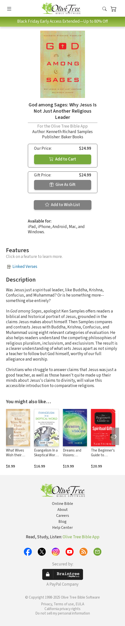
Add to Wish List (62, 205)
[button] (104, 9)
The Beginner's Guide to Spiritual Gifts (103, 455)
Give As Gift (62, 185)
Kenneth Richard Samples (69, 132)
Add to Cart (62, 159)
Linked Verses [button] (24, 267)
